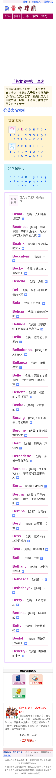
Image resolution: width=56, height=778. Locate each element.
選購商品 (48, 1)
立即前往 (28, 740)
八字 (26, 16)
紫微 (35, 16)
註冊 (25, 1)
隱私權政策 (17, 752)
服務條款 (7, 752)
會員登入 (36, 1)
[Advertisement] (28, 49)
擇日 (17, 16)
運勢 (44, 16)
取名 (8, 16)
